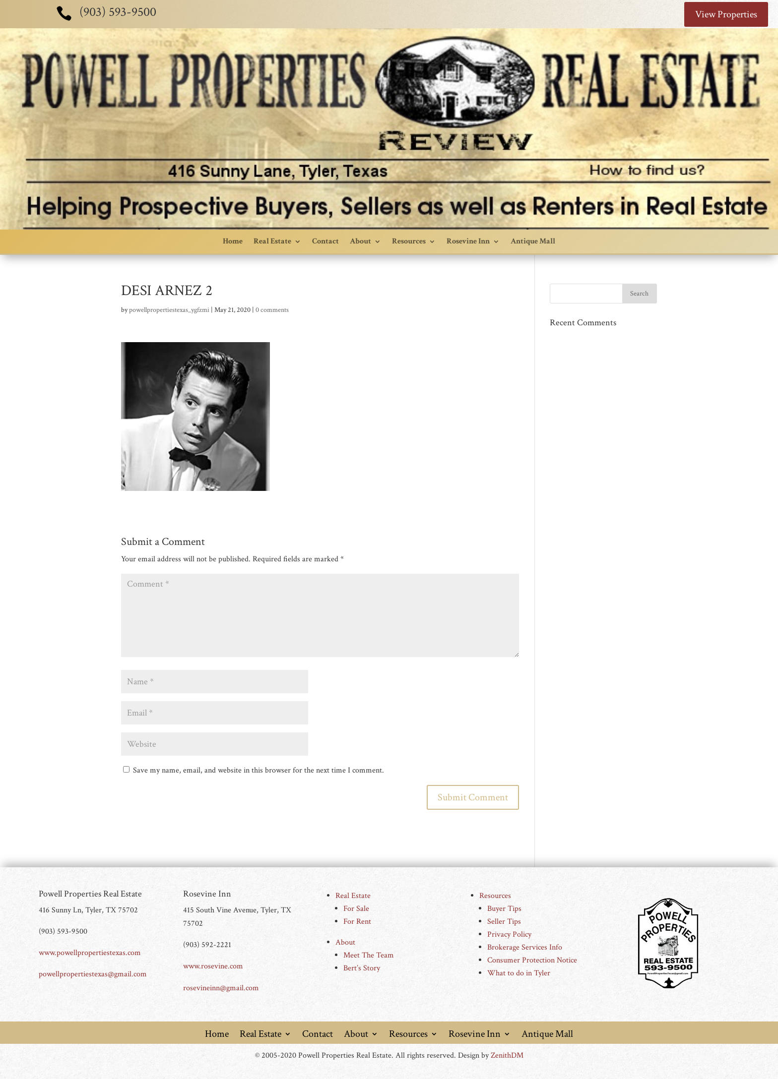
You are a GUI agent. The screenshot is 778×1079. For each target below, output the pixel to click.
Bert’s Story (361, 968)
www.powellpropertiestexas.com (90, 953)
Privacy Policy (509, 934)
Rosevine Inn (468, 241)
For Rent (357, 921)
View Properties (726, 14)
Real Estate (272, 241)
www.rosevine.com (213, 966)
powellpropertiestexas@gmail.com (93, 974)
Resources (409, 241)
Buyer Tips (504, 908)
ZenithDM (507, 1055)
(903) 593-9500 (117, 11)
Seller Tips (504, 921)
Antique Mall (533, 241)
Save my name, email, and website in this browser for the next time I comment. (258, 770)
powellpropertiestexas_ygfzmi (169, 309)
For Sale (356, 908)
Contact (325, 241)
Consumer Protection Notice (532, 960)
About (360, 241)
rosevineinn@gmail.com (221, 988)
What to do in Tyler (518, 973)
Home (233, 241)
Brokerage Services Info (524, 947)
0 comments (272, 309)
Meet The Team (368, 955)
